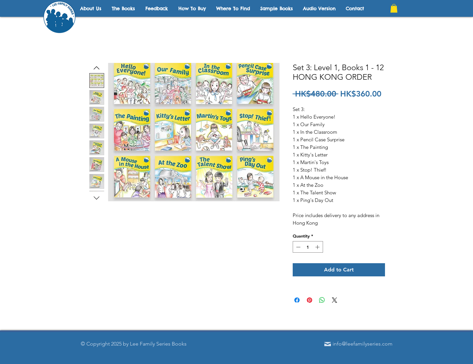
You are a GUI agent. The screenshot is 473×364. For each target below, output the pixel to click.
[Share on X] (335, 300)
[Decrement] (298, 247)
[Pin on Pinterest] (309, 300)
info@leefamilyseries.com (363, 344)
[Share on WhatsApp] (322, 300)
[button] (394, 8)
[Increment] (318, 247)
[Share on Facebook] (297, 300)
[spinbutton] (307, 247)
